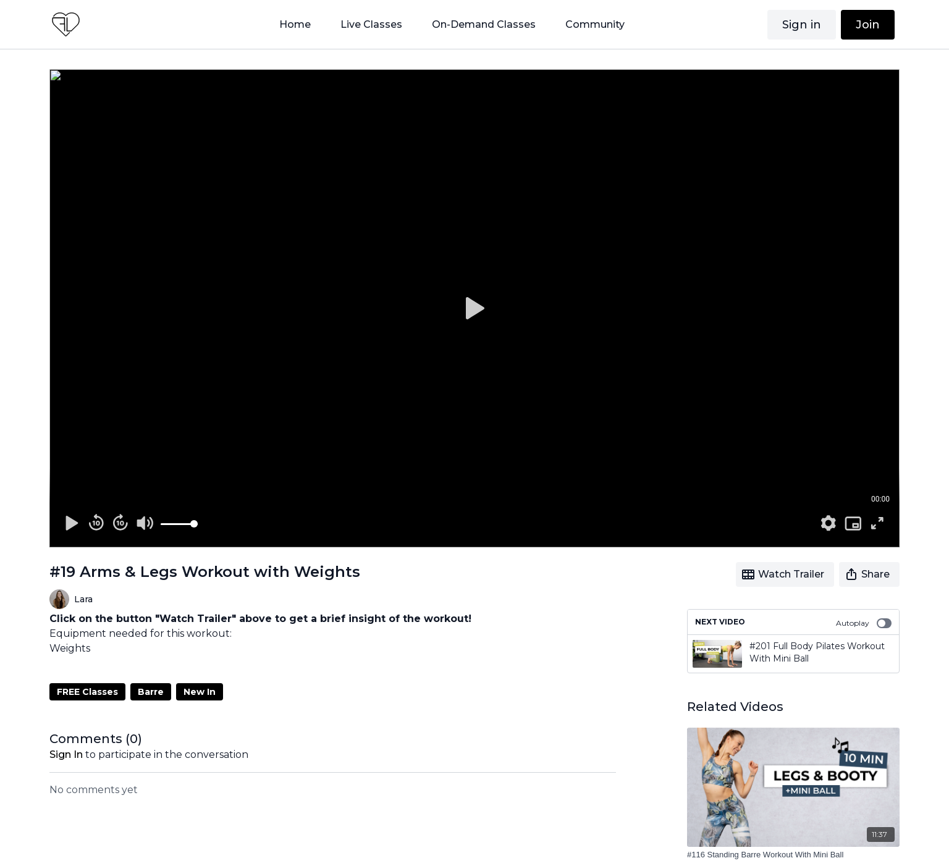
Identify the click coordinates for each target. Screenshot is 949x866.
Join (868, 25)
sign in (66, 754)
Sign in (801, 25)
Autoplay (864, 623)
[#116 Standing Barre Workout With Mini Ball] (793, 855)
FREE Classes (87, 691)
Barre (151, 691)
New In (199, 691)
